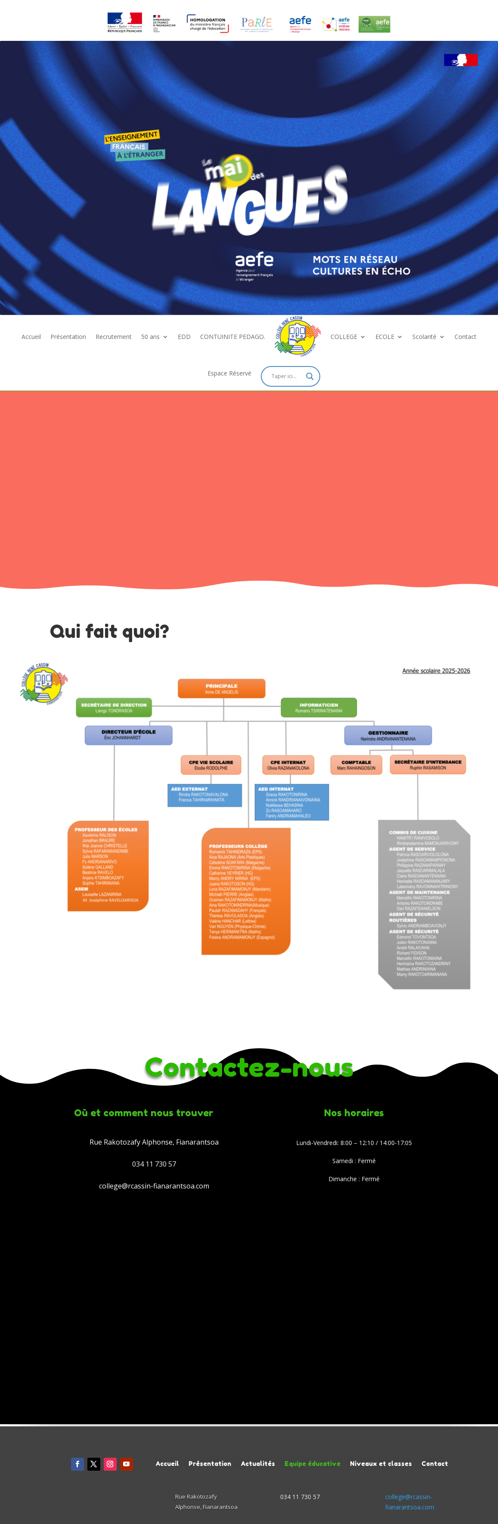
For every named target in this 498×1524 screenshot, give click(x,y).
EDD (184, 337)
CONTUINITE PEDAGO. (232, 337)
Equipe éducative (312, 1463)
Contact (465, 337)
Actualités (258, 1463)
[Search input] (287, 376)
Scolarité (424, 337)
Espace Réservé (229, 373)
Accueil (31, 337)
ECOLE (384, 337)
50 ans (150, 337)
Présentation (68, 337)
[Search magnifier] (310, 376)
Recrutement (114, 337)
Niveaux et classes (381, 1463)
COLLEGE (344, 337)
